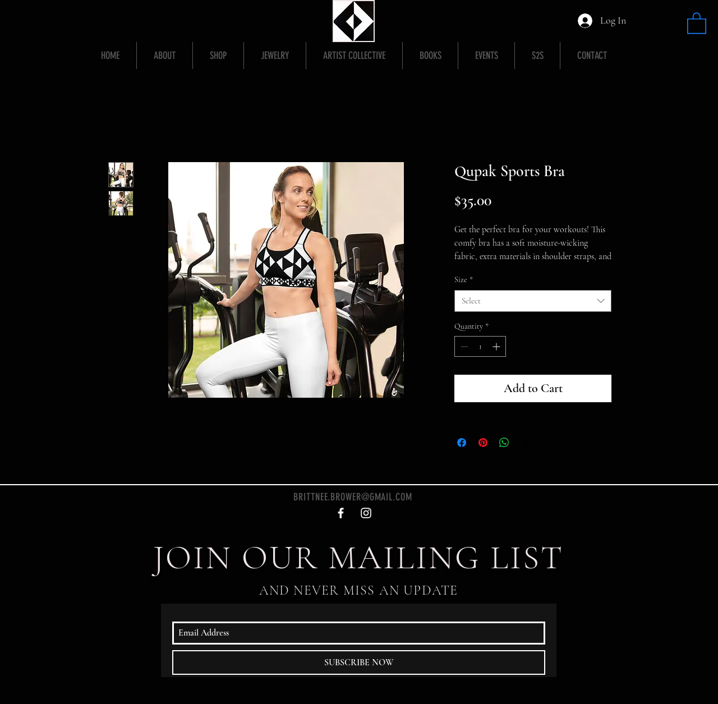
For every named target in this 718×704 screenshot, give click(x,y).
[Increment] (497, 346)
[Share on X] (525, 442)
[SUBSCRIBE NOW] (358, 662)
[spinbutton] (480, 346)
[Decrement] (463, 346)
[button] (696, 22)
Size (463, 279)
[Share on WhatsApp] (504, 442)
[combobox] (532, 301)
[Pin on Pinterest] (483, 442)
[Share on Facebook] (461, 442)
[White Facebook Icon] (341, 513)
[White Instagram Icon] (366, 513)
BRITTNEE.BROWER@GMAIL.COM (352, 497)
